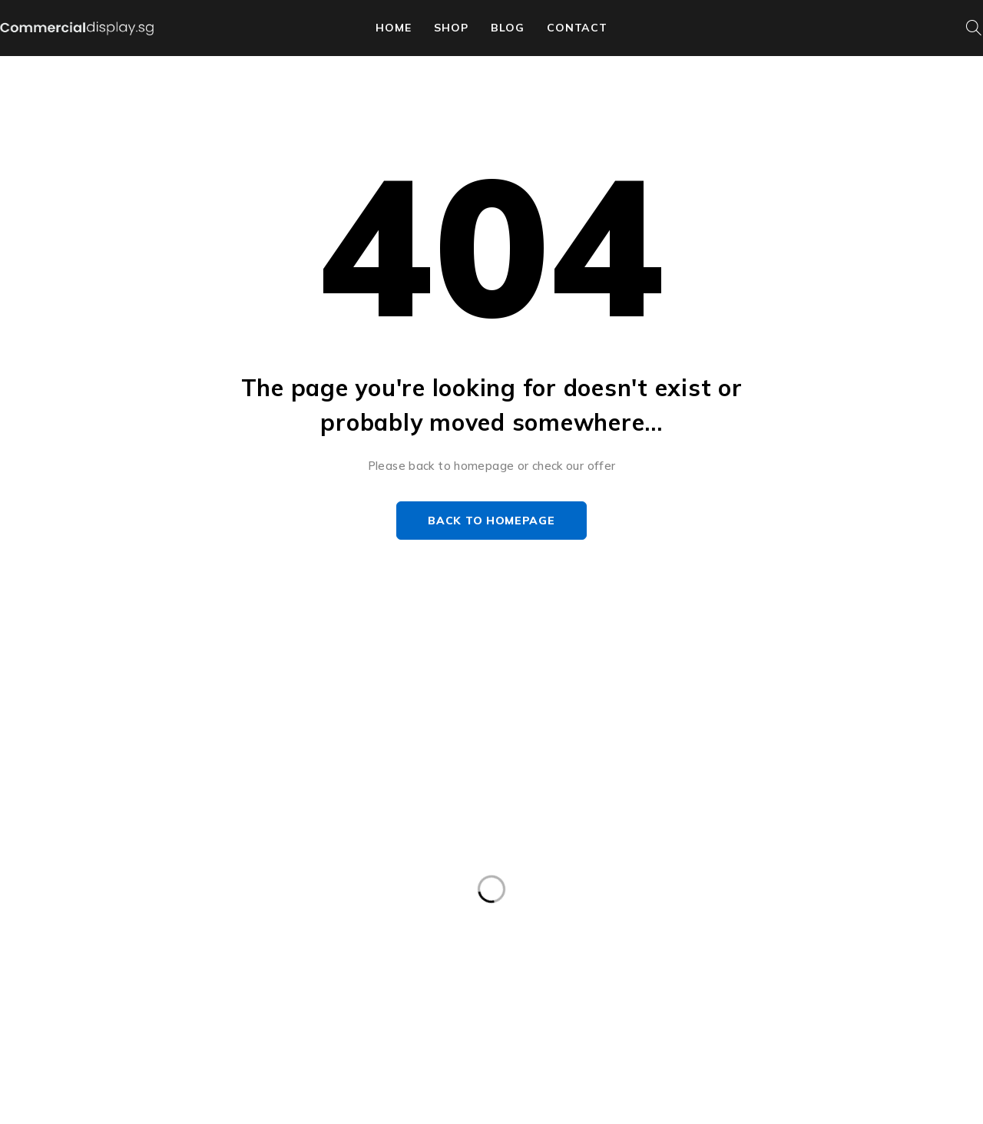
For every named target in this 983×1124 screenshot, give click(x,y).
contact (577, 28)
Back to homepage (491, 520)
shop (451, 28)
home (393, 28)
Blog (507, 28)
